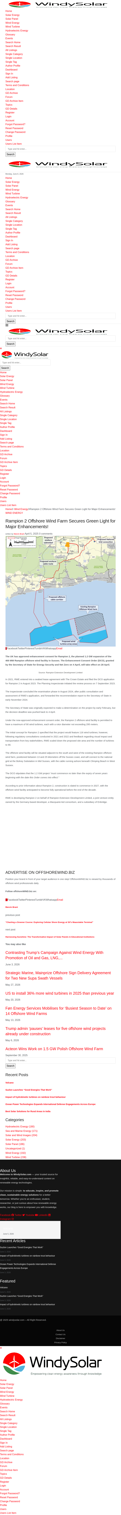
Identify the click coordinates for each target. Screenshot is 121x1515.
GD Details (11, 108)
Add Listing (12, 77)
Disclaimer (60, 1338)
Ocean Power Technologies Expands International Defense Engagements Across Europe (51, 1104)
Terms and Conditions (17, 85)
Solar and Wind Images (21, 1135)
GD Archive (12, 93)
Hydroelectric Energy (17, 30)
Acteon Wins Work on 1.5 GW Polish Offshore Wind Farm (54, 1049)
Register (10, 112)
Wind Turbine (13, 26)
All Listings (11, 50)
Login (8, 116)
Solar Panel (12, 19)
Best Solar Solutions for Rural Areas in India (28, 1111)
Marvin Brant (19, 534)
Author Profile (13, 65)
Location (10, 89)
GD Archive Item (14, 101)
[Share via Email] (59, 648)
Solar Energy (13, 15)
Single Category (14, 54)
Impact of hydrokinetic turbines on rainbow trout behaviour (36, 1097)
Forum (9, 97)
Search (11, 154)
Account (10, 120)
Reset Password (14, 128)
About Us (60, 1330)
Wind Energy (13, 23)
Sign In (9, 73)
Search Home (13, 42)
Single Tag (11, 62)
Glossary (10, 34)
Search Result (13, 46)
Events (9, 38)
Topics (9, 104)
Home (9, 11)
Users (9, 140)
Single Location (14, 58)
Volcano (10, 1082)
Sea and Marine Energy (22, 1131)
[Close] (1, 348)
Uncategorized (15, 1148)
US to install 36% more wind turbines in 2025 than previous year (60, 993)
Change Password (16, 132)
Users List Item (14, 144)
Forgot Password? (15, 124)
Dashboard (11, 69)
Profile (9, 136)
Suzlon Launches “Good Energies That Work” (29, 1090)
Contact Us (60, 1334)
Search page (12, 81)
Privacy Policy (60, 1342)
